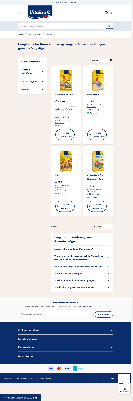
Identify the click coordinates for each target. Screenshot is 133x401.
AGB (104, 378)
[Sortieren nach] (99, 60)
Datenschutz (113, 378)
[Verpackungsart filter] (32, 81)
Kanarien (38, 34)
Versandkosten (59, 123)
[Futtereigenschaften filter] (32, 62)
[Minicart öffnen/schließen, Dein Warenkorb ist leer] (111, 12)
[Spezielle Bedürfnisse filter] (32, 71)
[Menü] (128, 375)
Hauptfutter (49, 34)
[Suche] (109, 26)
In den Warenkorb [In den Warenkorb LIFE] (64, 206)
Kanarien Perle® (64, 94)
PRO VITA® (93, 94)
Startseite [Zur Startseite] (21, 34)
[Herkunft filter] (32, 89)
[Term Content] (36, 397)
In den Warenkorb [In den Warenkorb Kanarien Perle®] (64, 134)
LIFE (57, 175)
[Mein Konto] (106, 12)
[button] (65, 330)
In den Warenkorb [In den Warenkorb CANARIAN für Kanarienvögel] (96, 206)
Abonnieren (104, 314)
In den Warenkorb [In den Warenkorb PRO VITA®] (96, 134)
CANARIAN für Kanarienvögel (95, 177)
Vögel (30, 34)
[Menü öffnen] (21, 12)
